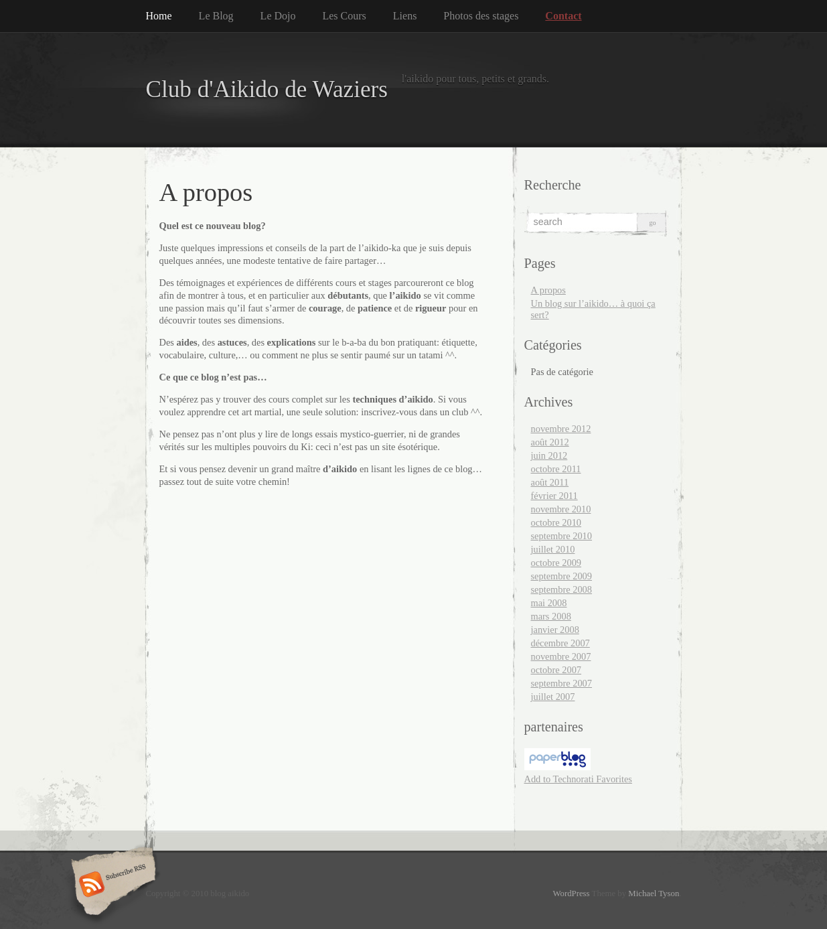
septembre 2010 (562, 535)
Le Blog (216, 15)
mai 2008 (549, 602)
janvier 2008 (555, 629)
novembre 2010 (561, 509)
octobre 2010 (556, 522)
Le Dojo (278, 15)
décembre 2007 (560, 643)
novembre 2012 (561, 428)
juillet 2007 (553, 696)
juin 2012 (549, 455)
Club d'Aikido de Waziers (267, 89)
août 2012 (550, 442)
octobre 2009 (556, 562)
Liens (405, 15)
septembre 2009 (562, 576)
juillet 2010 (553, 549)
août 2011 (550, 482)
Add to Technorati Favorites (578, 779)
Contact (563, 15)
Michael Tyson (653, 893)
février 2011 (554, 495)
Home (159, 15)
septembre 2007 (562, 683)
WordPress (570, 893)
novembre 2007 (561, 656)
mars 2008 (551, 616)
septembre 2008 (562, 589)
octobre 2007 (556, 669)
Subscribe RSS (111, 885)
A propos (548, 290)
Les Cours (344, 15)
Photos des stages (480, 15)
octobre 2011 (556, 468)
